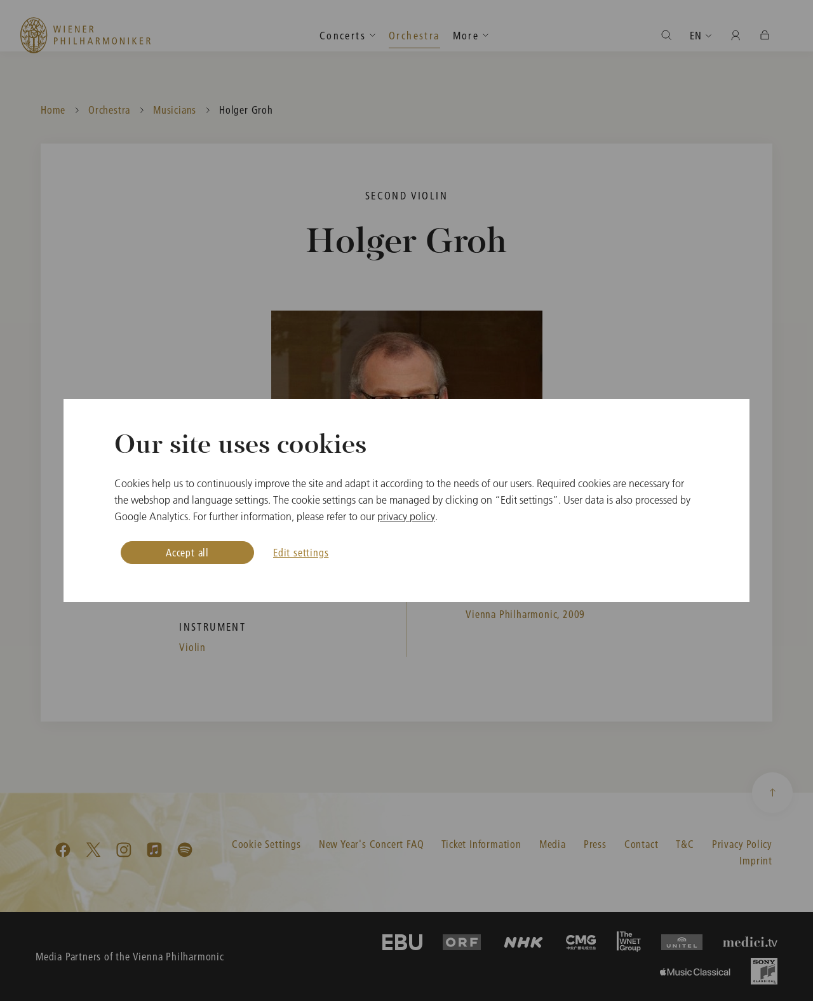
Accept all (187, 552)
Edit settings (300, 552)
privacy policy (406, 516)
